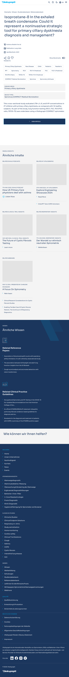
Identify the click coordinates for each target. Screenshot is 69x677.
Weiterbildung (9, 570)
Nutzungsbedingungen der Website (17, 626)
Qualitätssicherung (11, 600)
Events (6, 470)
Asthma (7, 544)
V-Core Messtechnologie (13, 497)
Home (6, 454)
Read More (42, 197)
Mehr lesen (8, 293)
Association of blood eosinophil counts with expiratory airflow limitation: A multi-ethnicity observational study (22, 357)
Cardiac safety (9, 534)
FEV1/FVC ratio (10, 75)
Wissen (7, 567)
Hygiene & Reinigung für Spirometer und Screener (22, 507)
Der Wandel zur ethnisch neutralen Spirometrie (48, 241)
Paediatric (58, 66)
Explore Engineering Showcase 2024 (46, 191)
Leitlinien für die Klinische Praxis (16, 584)
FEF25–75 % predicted (36, 75)
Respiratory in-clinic (12, 524)
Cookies (7, 622)
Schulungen (8, 574)
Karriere (7, 464)
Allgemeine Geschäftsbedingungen (17, 631)
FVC (46, 71)
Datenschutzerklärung (12, 617)
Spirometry (15, 71)
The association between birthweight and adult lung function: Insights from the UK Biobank (21, 364)
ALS (5, 557)
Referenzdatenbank (11, 580)
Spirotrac (33, 79)
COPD (6, 547)
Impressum (8, 639)
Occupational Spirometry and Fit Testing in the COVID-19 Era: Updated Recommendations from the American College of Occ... (22, 402)
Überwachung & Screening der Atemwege (20, 487)
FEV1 (24, 71)
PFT (6, 71)
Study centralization (11, 527)
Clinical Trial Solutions (12, 537)
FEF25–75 (22, 75)
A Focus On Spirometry (14, 289)
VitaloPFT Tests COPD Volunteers (48, 204)
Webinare (8, 590)
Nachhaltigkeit (10, 460)
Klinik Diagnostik (10, 504)
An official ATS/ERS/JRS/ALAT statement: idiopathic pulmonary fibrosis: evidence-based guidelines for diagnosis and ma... (21, 411)
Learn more (8, 247)
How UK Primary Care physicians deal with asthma (16, 191)
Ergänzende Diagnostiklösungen (16, 490)
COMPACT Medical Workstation (15, 79)
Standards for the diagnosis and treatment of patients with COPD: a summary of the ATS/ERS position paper (21, 420)
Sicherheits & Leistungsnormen (15, 609)
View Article (34, 121)
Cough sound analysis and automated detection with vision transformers (21, 371)
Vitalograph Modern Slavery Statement (18, 635)
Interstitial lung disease (13, 554)
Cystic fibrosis (9, 550)
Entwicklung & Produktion (13, 604)
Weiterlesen (42, 247)
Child (39, 66)
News (6, 467)
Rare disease (30, 66)
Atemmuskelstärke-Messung (15, 484)
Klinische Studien (10, 517)
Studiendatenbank (11, 577)
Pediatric (48, 66)
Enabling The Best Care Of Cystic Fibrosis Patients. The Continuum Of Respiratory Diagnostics (17, 309)
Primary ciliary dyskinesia (13, 66)
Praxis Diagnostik (11, 500)
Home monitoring (11, 530)
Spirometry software (47, 79)
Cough (6, 540)
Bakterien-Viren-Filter (12, 494)
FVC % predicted (57, 71)
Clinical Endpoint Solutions (14, 520)
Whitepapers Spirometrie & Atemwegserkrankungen (24, 587)
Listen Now (8, 197)
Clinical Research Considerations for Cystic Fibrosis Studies (18, 302)
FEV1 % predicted (35, 71)
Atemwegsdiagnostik (12, 480)
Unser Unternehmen (12, 457)
